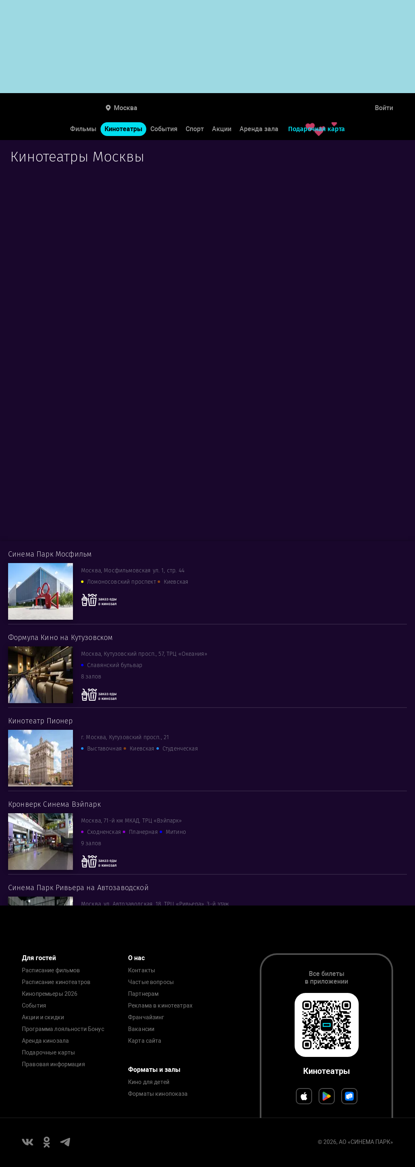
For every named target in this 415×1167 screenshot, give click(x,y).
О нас (136, 958)
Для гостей (39, 958)
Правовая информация (53, 1064)
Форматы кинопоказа (158, 1094)
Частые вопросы (151, 982)
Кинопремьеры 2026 (49, 994)
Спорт (195, 129)
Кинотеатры (123, 129)
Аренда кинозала (45, 1041)
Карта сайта (145, 1041)
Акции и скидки (43, 1017)
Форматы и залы (154, 1069)
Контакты (141, 970)
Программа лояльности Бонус (63, 1029)
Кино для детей (148, 1082)
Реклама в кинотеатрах (160, 1006)
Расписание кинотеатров (56, 982)
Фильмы (83, 129)
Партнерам (143, 994)
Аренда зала (259, 129)
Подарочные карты (48, 1053)
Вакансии (141, 1029)
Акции (221, 129)
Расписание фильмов (51, 970)
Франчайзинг (146, 1017)
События (164, 129)
